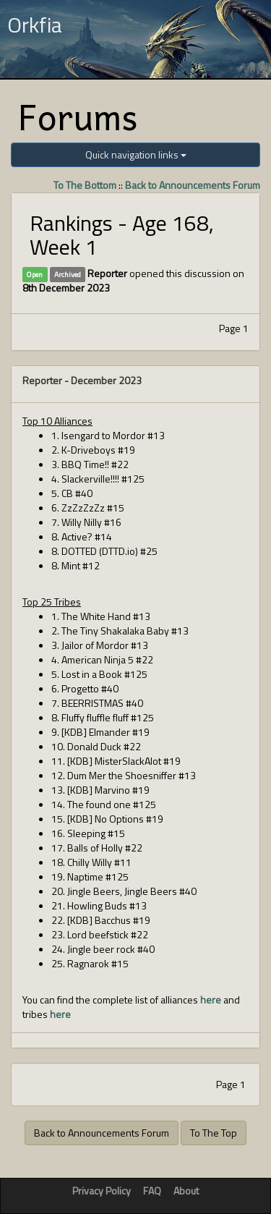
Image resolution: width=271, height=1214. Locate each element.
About (186, 1190)
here (210, 999)
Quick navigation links (135, 154)
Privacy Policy (101, 1190)
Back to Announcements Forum (192, 184)
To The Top (213, 1132)
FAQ (152, 1190)
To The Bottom (84, 184)
